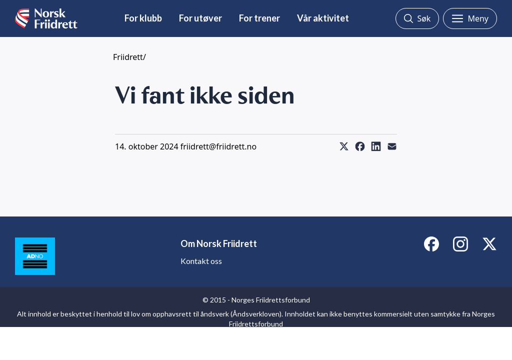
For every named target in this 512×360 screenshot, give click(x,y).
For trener (259, 18)
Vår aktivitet (323, 18)
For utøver (200, 18)
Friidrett (128, 57)
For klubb (143, 18)
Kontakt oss (201, 261)
